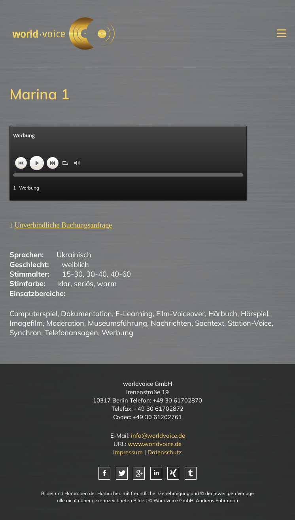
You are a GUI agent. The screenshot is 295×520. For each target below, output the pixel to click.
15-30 (72, 274)
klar (64, 283)
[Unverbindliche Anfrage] (60, 225)
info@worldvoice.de (158, 435)
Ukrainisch (74, 254)
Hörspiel (254, 313)
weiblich (75, 264)
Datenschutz (165, 452)
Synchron (25, 332)
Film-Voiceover (180, 313)
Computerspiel (33, 313)
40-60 (120, 274)
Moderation (65, 323)
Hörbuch (222, 313)
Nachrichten (171, 323)
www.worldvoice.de (155, 444)
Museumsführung (117, 323)
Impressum (128, 452)
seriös (83, 283)
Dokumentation (86, 313)
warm (107, 283)
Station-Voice (250, 323)
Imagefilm (26, 323)
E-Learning (134, 313)
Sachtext (209, 323)
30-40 (96, 274)
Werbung (117, 332)
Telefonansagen (71, 332)
